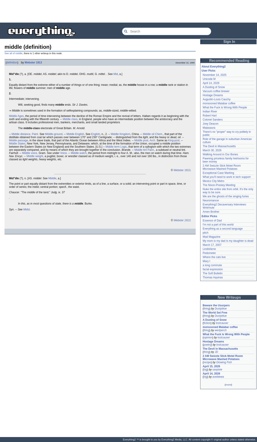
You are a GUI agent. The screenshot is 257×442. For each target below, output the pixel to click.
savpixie (217, 369)
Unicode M (209, 79)
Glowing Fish (224, 362)
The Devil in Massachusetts (219, 146)
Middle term (113, 146)
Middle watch (79, 153)
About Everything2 (214, 66)
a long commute (212, 265)
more (228, 384)
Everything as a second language (223, 228)
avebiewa (218, 376)
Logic (123, 146)
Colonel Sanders (213, 119)
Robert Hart (210, 115)
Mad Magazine (211, 236)
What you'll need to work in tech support (226, 177)
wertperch (221, 330)
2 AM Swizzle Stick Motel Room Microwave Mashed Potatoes (222, 167)
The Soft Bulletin (213, 273)
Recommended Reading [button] (229, 61)
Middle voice (29, 153)
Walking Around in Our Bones (220, 154)
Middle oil (148, 134)
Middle (52, 178)
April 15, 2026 (211, 366)
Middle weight (35, 156)
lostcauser (222, 323)
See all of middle (14, 53)
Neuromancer (211, 200)
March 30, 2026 (212, 150)
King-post (174, 140)
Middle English (75, 134)
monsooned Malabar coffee (219, 103)
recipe (207, 362)
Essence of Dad (212, 220)
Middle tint (140, 149)
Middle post (141, 140)
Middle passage (18, 140)
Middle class (70, 119)
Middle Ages (16, 116)
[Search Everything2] (166, 31)
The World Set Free (215, 312)
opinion (208, 337)
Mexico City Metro (213, 181)
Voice (63, 153)
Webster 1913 (33, 62)
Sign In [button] (229, 42)
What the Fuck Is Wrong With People (225, 107)
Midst (26, 209)
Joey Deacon (210, 123)
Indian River (210, 111)
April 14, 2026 (211, 83)
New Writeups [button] (229, 297)
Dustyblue (221, 308)
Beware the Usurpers (216, 305)
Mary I (206, 261)
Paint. (35, 134)
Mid (115, 74)
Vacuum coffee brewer (216, 91)
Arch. (153, 140)
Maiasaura (209, 127)
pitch (205, 232)
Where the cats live (214, 257)
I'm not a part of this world (218, 224)
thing (206, 308)
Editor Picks (209, 216)
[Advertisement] (128, 11)
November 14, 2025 (214, 75)
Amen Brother (211, 211)
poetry (207, 344)
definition (12, 62)
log (205, 369)
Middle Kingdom (120, 134)
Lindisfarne (209, 249)
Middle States (17, 143)
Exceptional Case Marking (218, 172)
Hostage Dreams (213, 95)
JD (216, 352)
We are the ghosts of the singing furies (226, 196)
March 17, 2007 (212, 245)
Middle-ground (53, 134)
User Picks (208, 70)
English (95, 134)
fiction (207, 323)
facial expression (213, 269)
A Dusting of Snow (214, 87)
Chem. (159, 134)
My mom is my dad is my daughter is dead (228, 240)
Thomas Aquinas (213, 277)
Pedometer (209, 253)
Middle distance (20, 134)
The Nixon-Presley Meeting (219, 185)
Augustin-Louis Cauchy (216, 99)
